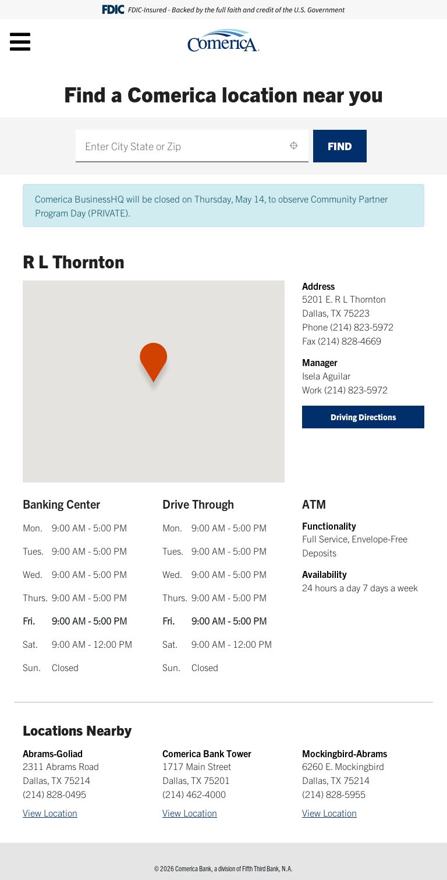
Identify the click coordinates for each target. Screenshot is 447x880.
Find (340, 145)
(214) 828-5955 (334, 794)
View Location (50, 812)
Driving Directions (363, 416)
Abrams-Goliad (53, 753)
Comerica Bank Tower (206, 753)
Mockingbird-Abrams (344, 753)
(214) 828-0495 (54, 794)
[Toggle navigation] (20, 41)
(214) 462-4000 (194, 794)
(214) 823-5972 (361, 326)
